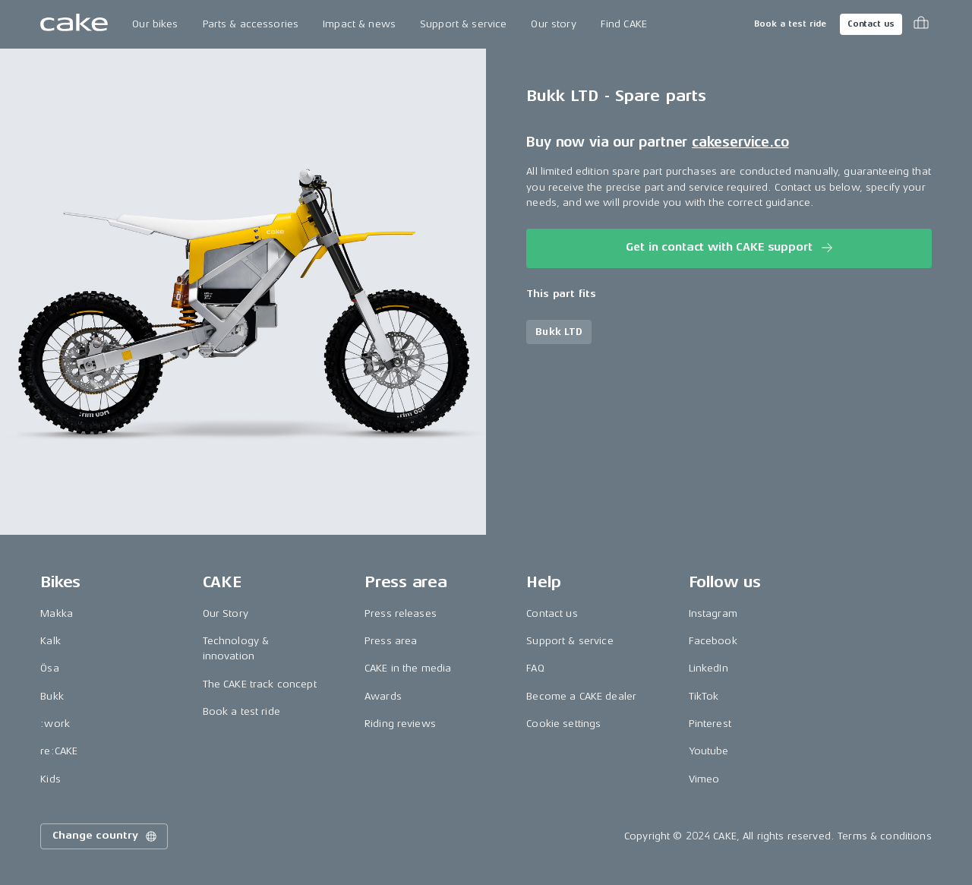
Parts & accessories (251, 24)
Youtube (709, 751)
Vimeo (704, 779)
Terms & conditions (885, 836)
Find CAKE (624, 24)
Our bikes (155, 24)
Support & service (463, 24)
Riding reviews (400, 723)
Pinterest (710, 723)
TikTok (704, 696)
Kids (50, 779)
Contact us (871, 24)
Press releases (400, 613)
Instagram (713, 613)
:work (55, 723)
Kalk (50, 640)
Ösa (49, 668)
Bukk (52, 696)
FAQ (535, 668)
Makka (56, 613)
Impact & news (359, 24)
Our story (553, 24)
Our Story (225, 613)
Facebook (713, 640)
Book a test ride (790, 24)
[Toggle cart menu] (921, 24)
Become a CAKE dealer (581, 696)
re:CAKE (58, 751)
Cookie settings (563, 723)
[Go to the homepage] (74, 24)
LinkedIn (708, 668)
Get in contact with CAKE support (730, 247)
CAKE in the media (407, 668)
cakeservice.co (740, 142)
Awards (383, 696)
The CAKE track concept (260, 684)
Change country (105, 836)
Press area (390, 640)
